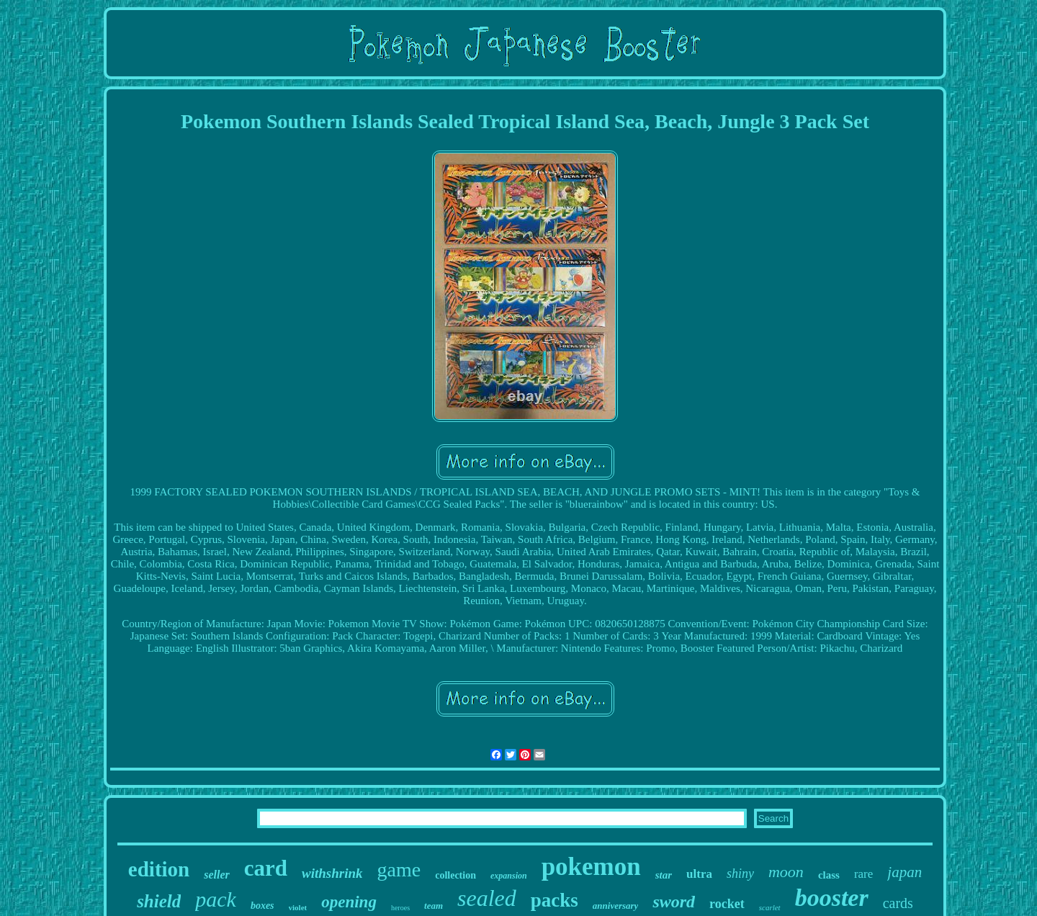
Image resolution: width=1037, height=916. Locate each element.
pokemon (591, 867)
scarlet (770, 907)
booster (831, 897)
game (399, 869)
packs (554, 900)
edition (158, 869)
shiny (740, 873)
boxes (262, 905)
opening (349, 902)
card (265, 868)
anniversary (616, 905)
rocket (727, 904)
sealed (486, 898)
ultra (699, 874)
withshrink (332, 873)
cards (898, 903)
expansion (508, 876)
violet (298, 907)
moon (786, 872)
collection (455, 875)
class (829, 875)
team (433, 905)
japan (904, 872)
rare (863, 874)
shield (159, 901)
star (663, 875)
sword (673, 901)
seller (217, 874)
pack (215, 899)
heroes (400, 908)
